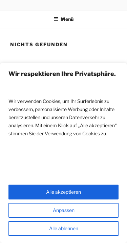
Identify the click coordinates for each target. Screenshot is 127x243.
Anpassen (64, 210)
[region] (63, 153)
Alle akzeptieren (63, 192)
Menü (63, 19)
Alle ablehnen (63, 228)
